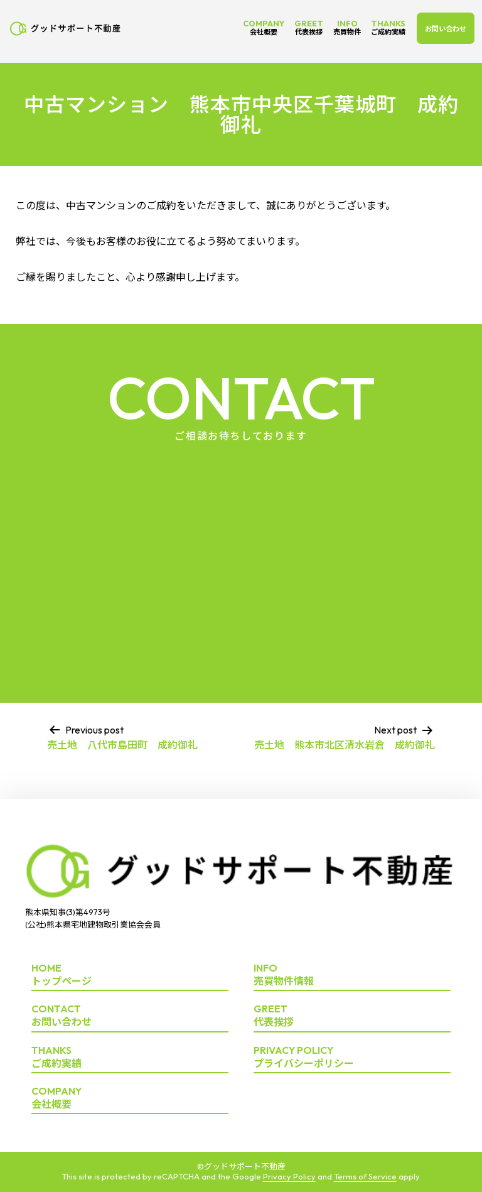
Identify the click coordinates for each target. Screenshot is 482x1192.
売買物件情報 (352, 975)
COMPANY (263, 27)
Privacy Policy (289, 1176)
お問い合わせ (445, 28)
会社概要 (129, 1098)
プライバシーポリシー (352, 1057)
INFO (347, 27)
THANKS (388, 27)
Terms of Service (365, 1176)
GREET (308, 27)
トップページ (129, 975)
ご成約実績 (129, 1057)
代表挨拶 (352, 1016)
